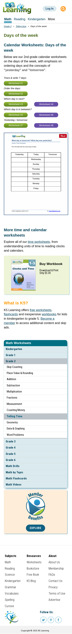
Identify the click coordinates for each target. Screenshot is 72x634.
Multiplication (14, 391)
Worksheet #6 (46, 115)
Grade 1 (11, 355)
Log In (50, 8)
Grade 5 (11, 454)
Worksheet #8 (46, 125)
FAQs (52, 574)
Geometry (12, 422)
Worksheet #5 (16, 115)
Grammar (10, 587)
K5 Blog (31, 581)
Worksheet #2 (16, 93)
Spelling (9, 600)
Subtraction (13, 385)
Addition (11, 379)
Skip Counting (14, 367)
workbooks (49, 314)
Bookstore (33, 568)
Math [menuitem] (7, 19)
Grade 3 (11, 441)
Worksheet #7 (16, 125)
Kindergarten (14, 349)
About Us (54, 562)
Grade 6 (11, 460)
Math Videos (13, 484)
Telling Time (14, 416)
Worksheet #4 (46, 104)
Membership (56, 568)
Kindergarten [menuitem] (37, 19)
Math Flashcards (16, 478)
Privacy (53, 587)
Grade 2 (11, 361)
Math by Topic (14, 472)
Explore (35, 528)
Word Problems (15, 435)
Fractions (12, 397)
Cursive (9, 606)
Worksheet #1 (16, 83)
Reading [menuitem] (19, 19)
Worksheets (34, 562)
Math (8, 562)
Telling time (21, 26)
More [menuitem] (51, 19)
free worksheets (40, 310)
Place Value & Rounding (20, 373)
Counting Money (16, 410)
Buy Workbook (51, 264)
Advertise (54, 600)
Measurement (14, 404)
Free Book (33, 574)
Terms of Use (57, 593)
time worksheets (39, 241)
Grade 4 (11, 447)
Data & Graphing (16, 428)
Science (10, 574)
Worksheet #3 (16, 104)
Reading (10, 568)
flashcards (11, 314)
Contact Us (55, 581)
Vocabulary (12, 593)
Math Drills (12, 466)
